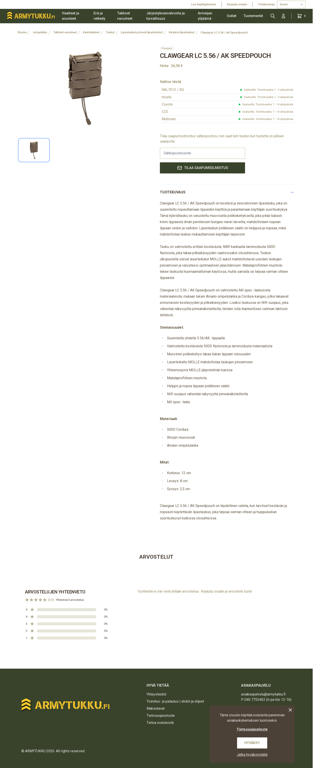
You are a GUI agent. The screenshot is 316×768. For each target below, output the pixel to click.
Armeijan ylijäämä (205, 16)
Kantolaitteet (91, 32)
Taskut (110, 32)
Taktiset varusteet (124, 16)
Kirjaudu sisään (237, 4)
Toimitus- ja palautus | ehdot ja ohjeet (175, 701)
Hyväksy (252, 743)
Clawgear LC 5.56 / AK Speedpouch (224, 32)
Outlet (231, 16)
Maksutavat (156, 708)
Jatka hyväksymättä (252, 754)
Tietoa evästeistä (160, 723)
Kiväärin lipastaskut (181, 32)
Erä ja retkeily (99, 16)
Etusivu (22, 32)
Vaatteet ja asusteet (70, 16)
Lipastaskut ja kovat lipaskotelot (142, 32)
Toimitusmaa (266, 4)
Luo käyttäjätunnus (203, 4)
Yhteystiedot (156, 694)
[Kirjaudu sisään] (283, 16)
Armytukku (40, 32)
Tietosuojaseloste (161, 715)
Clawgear (167, 48)
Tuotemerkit (253, 16)
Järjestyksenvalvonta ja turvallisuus (165, 16)
